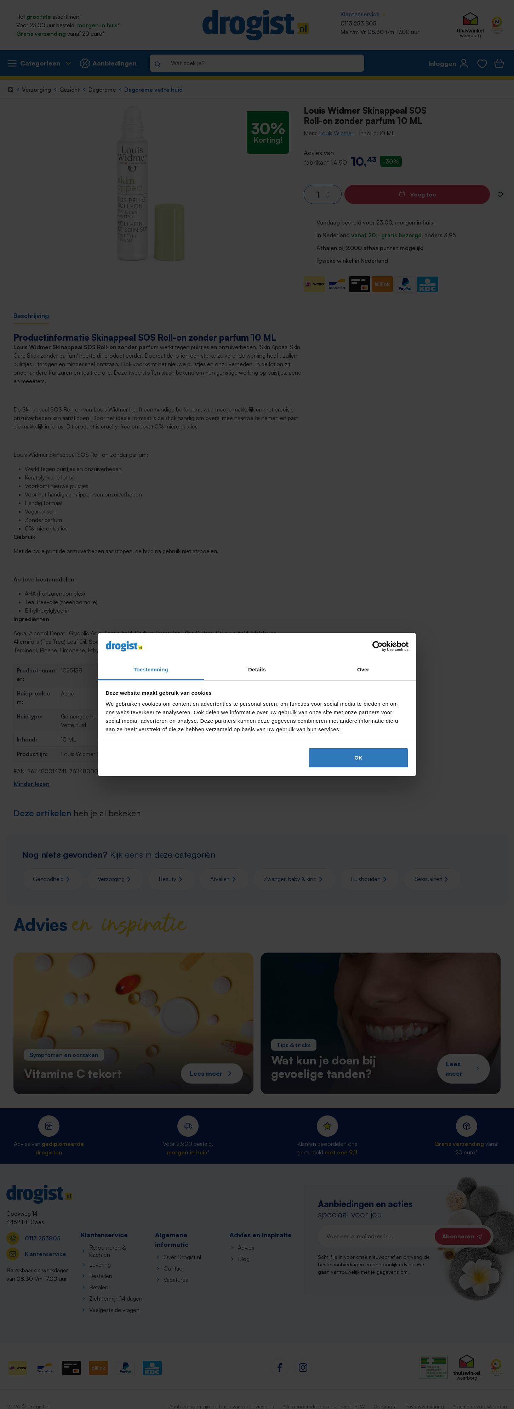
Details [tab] (257, 669)
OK (358, 758)
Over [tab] (363, 669)
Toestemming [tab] (150, 669)
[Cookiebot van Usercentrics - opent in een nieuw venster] (378, 646)
